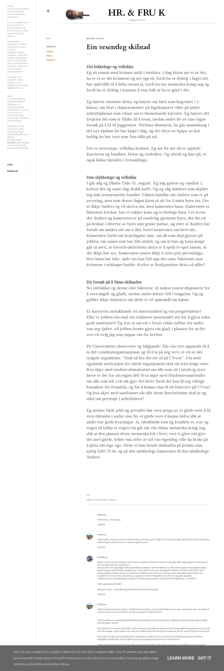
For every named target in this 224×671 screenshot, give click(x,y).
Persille (19, 134)
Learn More (180, 658)
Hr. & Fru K (137, 13)
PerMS (100, 557)
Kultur (49, 55)
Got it (204, 658)
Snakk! (10, 87)
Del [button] (48, 38)
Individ (49, 51)
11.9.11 (101, 524)
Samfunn (50, 59)
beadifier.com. (14, 142)
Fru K (100, 534)
